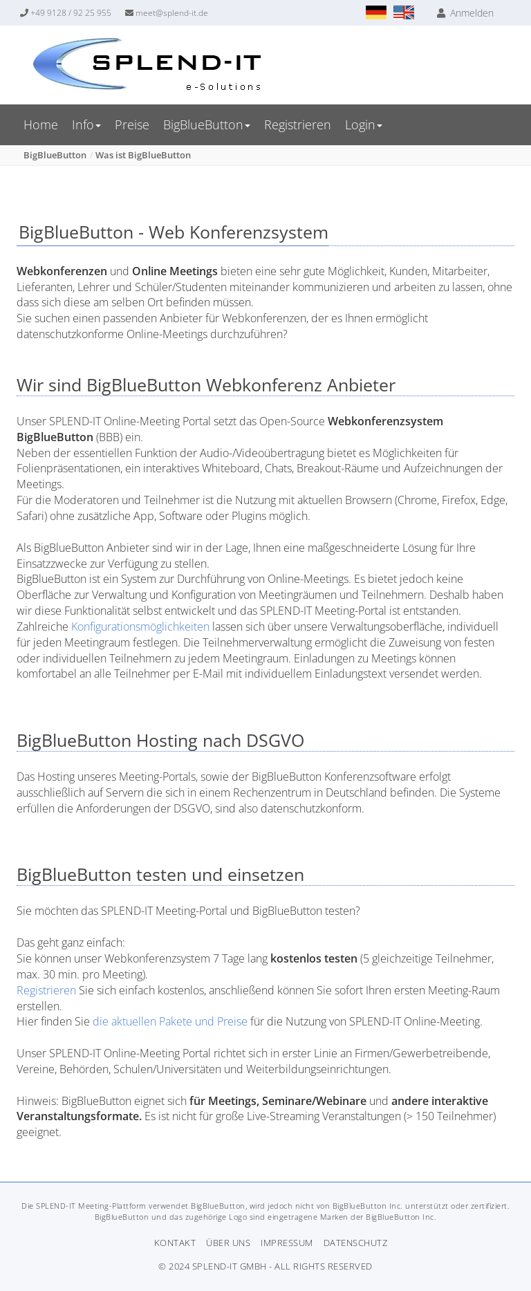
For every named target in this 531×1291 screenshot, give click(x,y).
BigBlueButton (206, 124)
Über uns (228, 1242)
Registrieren (297, 124)
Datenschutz (356, 1242)
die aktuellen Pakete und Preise (170, 1021)
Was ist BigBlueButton (143, 155)
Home (41, 124)
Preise (132, 124)
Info (86, 124)
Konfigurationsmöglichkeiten (141, 626)
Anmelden (465, 12)
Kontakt (175, 1242)
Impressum (287, 1242)
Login (363, 124)
